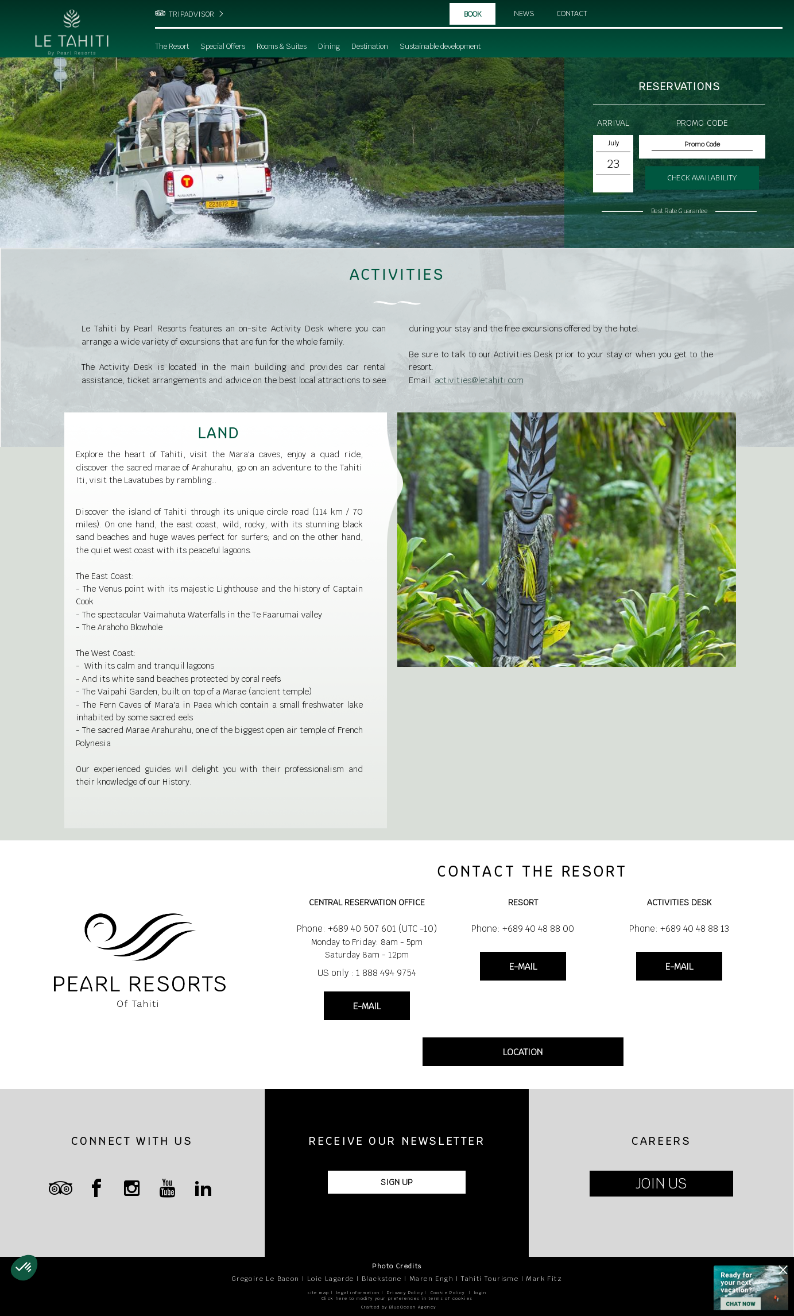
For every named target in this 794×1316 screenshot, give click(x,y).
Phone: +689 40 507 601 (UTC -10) (367, 928)
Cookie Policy (448, 1292)
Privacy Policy (405, 1292)
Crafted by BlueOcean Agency (398, 1307)
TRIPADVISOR (191, 14)
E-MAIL (367, 1006)
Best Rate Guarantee (679, 211)
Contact (573, 14)
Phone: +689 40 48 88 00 (522, 928)
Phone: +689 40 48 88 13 (679, 928)
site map (318, 1292)
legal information (358, 1292)
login (480, 1292)
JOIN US (661, 1183)
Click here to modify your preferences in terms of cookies (397, 1298)
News (524, 14)
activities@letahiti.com (479, 380)
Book (472, 14)
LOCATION (523, 1052)
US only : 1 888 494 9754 (366, 972)
